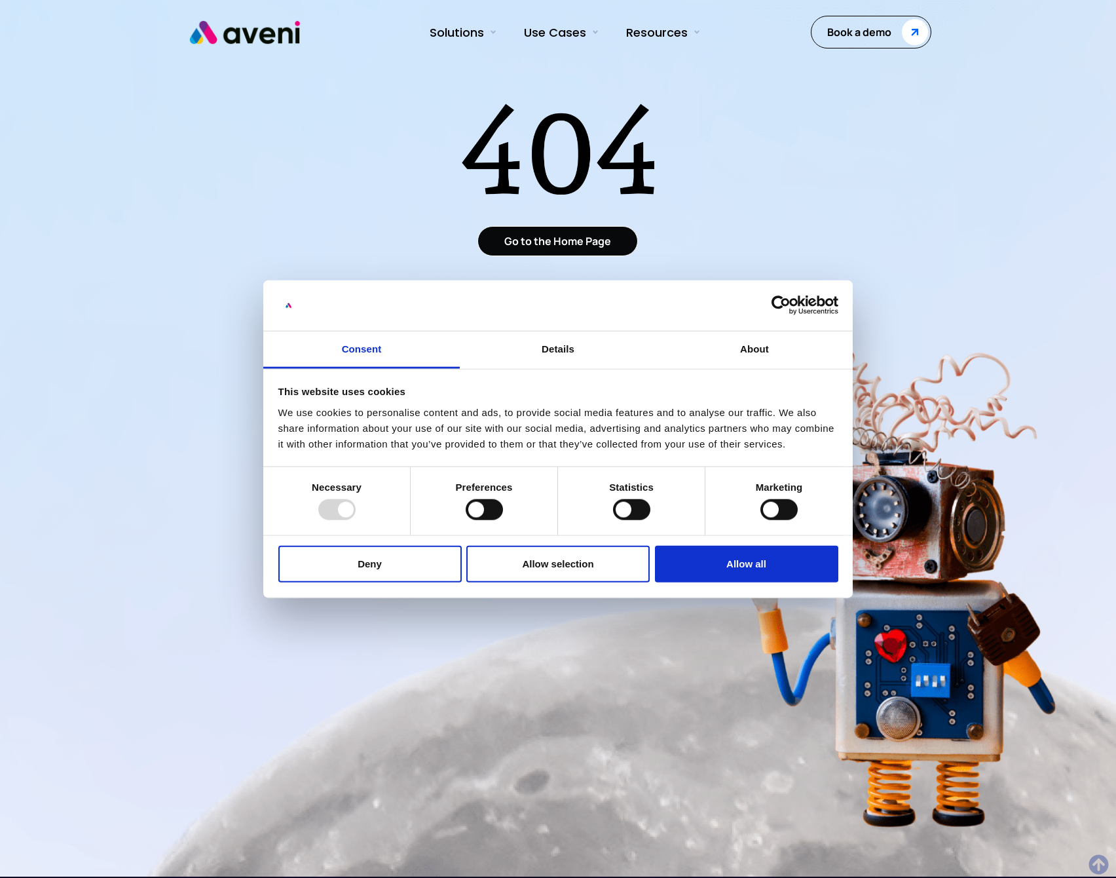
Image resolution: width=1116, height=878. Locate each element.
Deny (370, 563)
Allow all (746, 563)
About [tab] (754, 348)
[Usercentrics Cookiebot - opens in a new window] (781, 305)
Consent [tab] (362, 348)
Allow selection (557, 563)
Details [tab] (558, 348)
